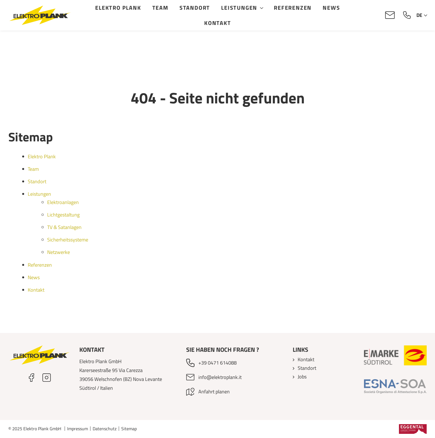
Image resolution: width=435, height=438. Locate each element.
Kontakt (217, 23)
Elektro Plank (118, 7)
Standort (195, 7)
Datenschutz (105, 428)
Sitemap (129, 428)
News (331, 7)
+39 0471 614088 (217, 362)
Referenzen (293, 7)
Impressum (77, 428)
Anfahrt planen (214, 391)
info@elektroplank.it (220, 377)
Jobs (302, 376)
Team (161, 7)
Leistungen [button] (239, 7)
